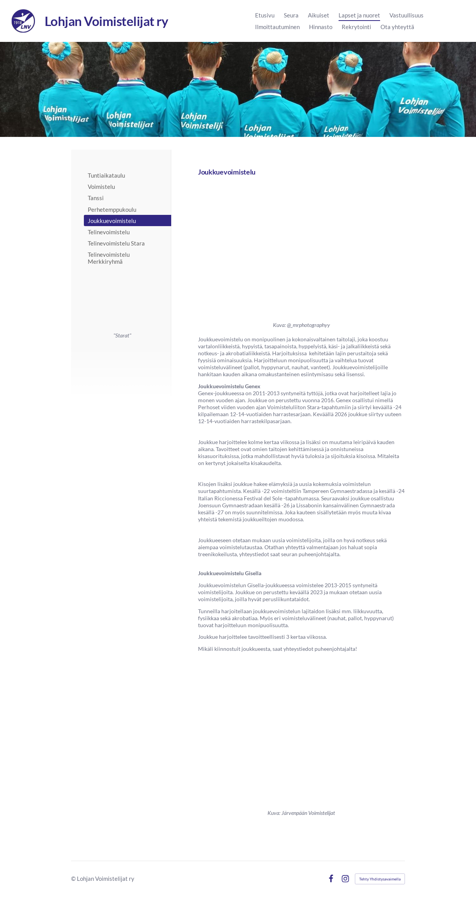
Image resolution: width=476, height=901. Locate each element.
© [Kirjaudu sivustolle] (74, 878)
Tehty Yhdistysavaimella (380, 879)
